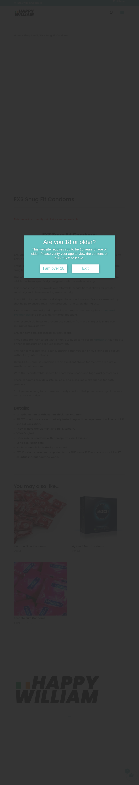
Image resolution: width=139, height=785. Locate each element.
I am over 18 (53, 268)
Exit (85, 268)
